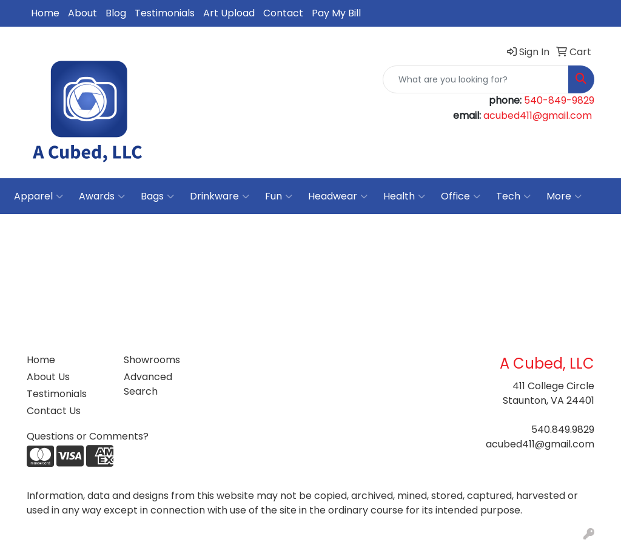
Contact (283, 13)
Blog (116, 13)
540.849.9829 (562, 430)
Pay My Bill (336, 13)
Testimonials (165, 13)
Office (460, 196)
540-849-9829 (559, 100)
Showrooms (152, 360)
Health (404, 196)
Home (45, 13)
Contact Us (54, 411)
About (82, 13)
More (564, 196)
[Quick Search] (476, 79)
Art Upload (229, 13)
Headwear (338, 196)
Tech (513, 196)
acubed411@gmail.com (537, 115)
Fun (278, 196)
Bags (157, 196)
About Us (48, 377)
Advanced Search (148, 384)
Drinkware (219, 196)
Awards (102, 196)
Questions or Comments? (88, 436)
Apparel (38, 196)
